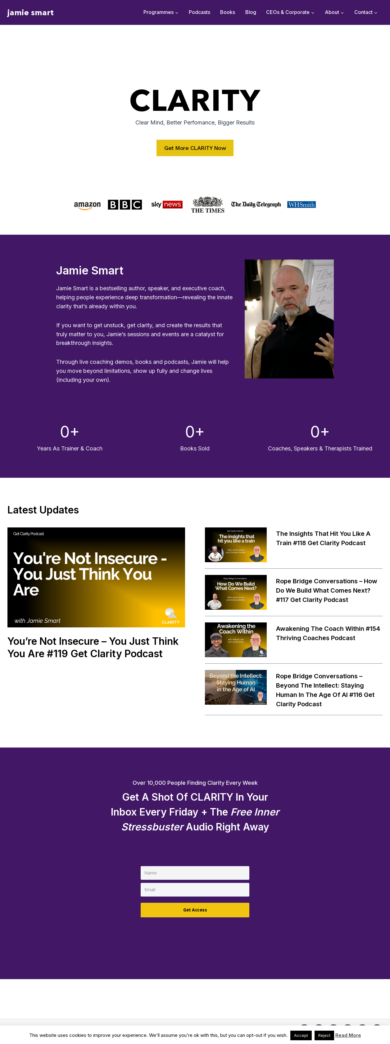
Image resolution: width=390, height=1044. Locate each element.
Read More (348, 1035)
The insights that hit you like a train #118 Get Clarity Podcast (323, 538)
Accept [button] (301, 1035)
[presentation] (96, 577)
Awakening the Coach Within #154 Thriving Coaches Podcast (328, 633)
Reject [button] (324, 1035)
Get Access (195, 910)
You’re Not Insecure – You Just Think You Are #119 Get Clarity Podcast (93, 647)
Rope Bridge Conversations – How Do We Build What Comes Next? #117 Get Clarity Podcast (326, 590)
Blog (250, 12)
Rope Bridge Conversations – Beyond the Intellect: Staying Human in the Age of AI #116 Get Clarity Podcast (325, 690)
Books (227, 12)
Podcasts (199, 12)
